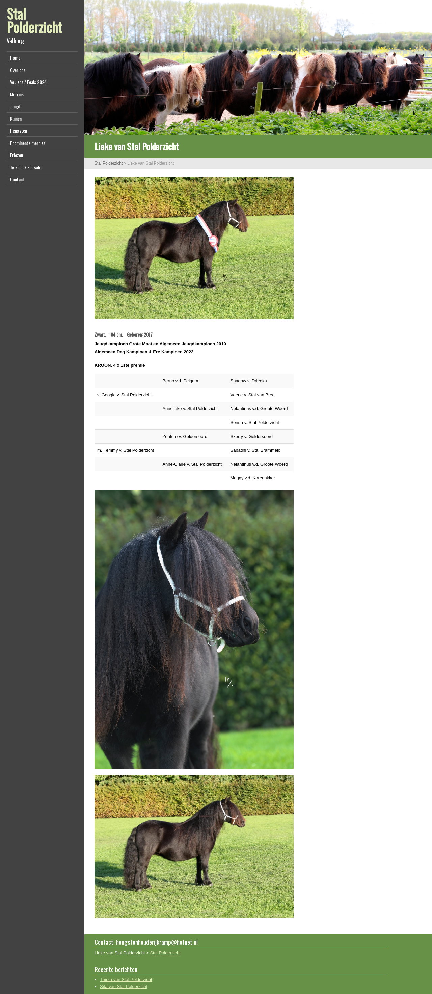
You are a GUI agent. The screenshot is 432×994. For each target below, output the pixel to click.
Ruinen (16, 118)
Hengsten (18, 130)
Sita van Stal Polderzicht (123, 986)
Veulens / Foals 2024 (28, 81)
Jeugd (15, 106)
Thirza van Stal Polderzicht (126, 979)
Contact (17, 179)
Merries (17, 94)
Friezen (16, 154)
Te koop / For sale (25, 167)
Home (15, 57)
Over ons (17, 69)
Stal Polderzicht (34, 20)
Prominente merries (27, 142)
